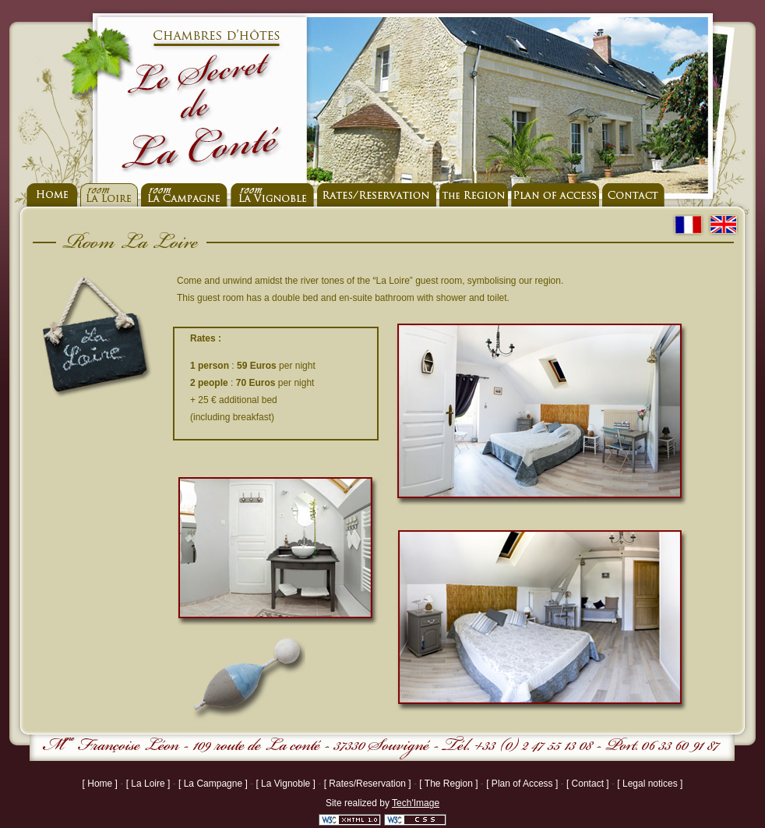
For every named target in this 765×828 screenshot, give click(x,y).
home (51, 195)
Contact (633, 195)
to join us (555, 195)
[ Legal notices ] (649, 783)
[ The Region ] (450, 783)
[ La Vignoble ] (287, 783)
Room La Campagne (184, 195)
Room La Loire (109, 195)
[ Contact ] (589, 783)
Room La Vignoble (272, 195)
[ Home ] (102, 783)
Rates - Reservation (376, 195)
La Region (473, 195)
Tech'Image (415, 803)
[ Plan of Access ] (523, 783)
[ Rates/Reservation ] (369, 783)
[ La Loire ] (149, 783)
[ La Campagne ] (214, 783)
